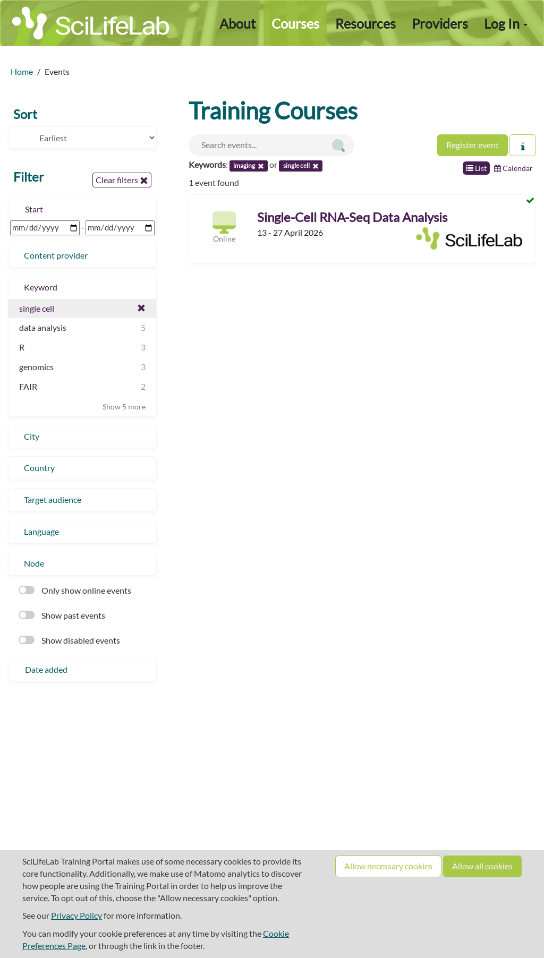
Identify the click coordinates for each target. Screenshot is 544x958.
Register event (472, 145)
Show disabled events (69, 640)
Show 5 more (124, 406)
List (476, 168)
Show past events (62, 615)
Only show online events (75, 590)
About (237, 23)
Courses (295, 23)
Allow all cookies (482, 866)
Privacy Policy (76, 915)
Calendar (513, 168)
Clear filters (122, 180)
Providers (440, 23)
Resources (365, 23)
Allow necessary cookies (388, 866)
